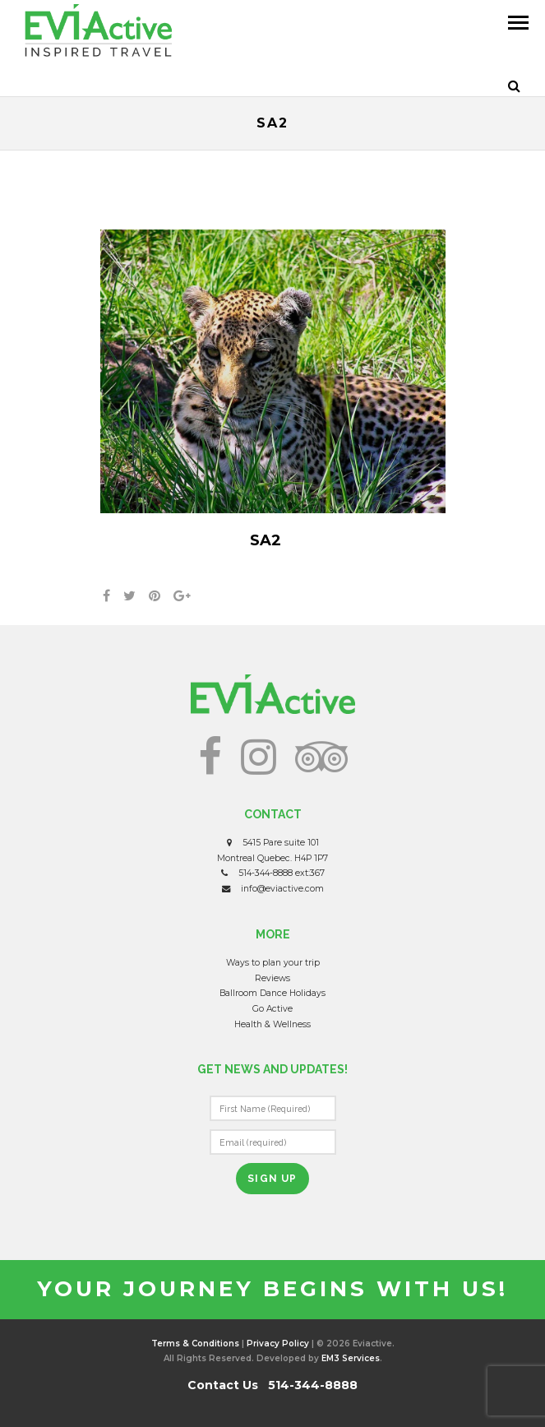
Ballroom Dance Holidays (272, 993)
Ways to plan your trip (273, 962)
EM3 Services (350, 1358)
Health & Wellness (272, 1024)
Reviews (272, 978)
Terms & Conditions (195, 1343)
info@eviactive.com (282, 888)
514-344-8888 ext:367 (281, 873)
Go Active (272, 1008)
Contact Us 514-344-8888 (272, 1385)
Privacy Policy (278, 1343)
